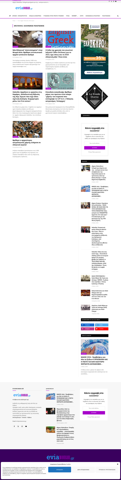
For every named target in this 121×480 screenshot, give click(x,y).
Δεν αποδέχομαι (83, 469)
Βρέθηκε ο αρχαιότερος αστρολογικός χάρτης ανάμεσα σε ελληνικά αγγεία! (27, 142)
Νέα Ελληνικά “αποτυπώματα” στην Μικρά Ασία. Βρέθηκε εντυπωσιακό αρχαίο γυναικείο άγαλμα (27, 52)
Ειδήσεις (15, 46)
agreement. (94, 152)
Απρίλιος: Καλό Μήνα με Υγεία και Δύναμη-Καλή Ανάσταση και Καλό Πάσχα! (99, 308)
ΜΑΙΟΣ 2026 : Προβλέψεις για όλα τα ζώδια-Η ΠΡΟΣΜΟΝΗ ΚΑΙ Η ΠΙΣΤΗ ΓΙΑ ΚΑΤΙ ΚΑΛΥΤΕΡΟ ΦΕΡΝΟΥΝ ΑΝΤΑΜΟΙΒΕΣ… (100, 191)
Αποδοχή (59, 469)
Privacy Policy (91, 152)
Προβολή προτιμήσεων (107, 469)
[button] (117, 464)
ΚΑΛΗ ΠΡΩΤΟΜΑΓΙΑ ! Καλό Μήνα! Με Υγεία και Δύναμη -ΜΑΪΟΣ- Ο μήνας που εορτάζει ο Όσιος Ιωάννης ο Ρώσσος (100, 280)
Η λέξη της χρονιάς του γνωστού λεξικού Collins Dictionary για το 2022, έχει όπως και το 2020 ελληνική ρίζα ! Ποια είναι (59, 53)
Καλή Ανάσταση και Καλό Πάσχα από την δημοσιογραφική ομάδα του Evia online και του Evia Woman (100, 294)
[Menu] (10, 16)
